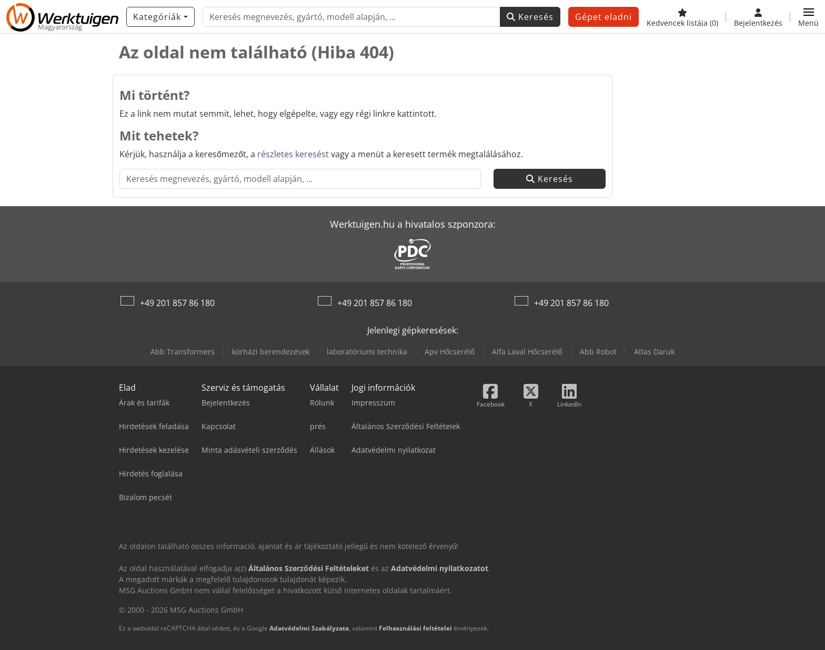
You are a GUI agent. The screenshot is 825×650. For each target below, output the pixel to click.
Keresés (530, 17)
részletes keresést (293, 154)
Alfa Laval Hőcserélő (527, 352)
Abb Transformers (182, 352)
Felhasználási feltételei (415, 628)
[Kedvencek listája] (682, 17)
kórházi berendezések (270, 352)
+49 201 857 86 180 (177, 303)
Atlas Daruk (654, 352)
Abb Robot (598, 352)
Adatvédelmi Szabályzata (309, 628)
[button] (808, 17)
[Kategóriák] (160, 17)
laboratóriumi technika (367, 352)
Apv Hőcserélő (450, 352)
